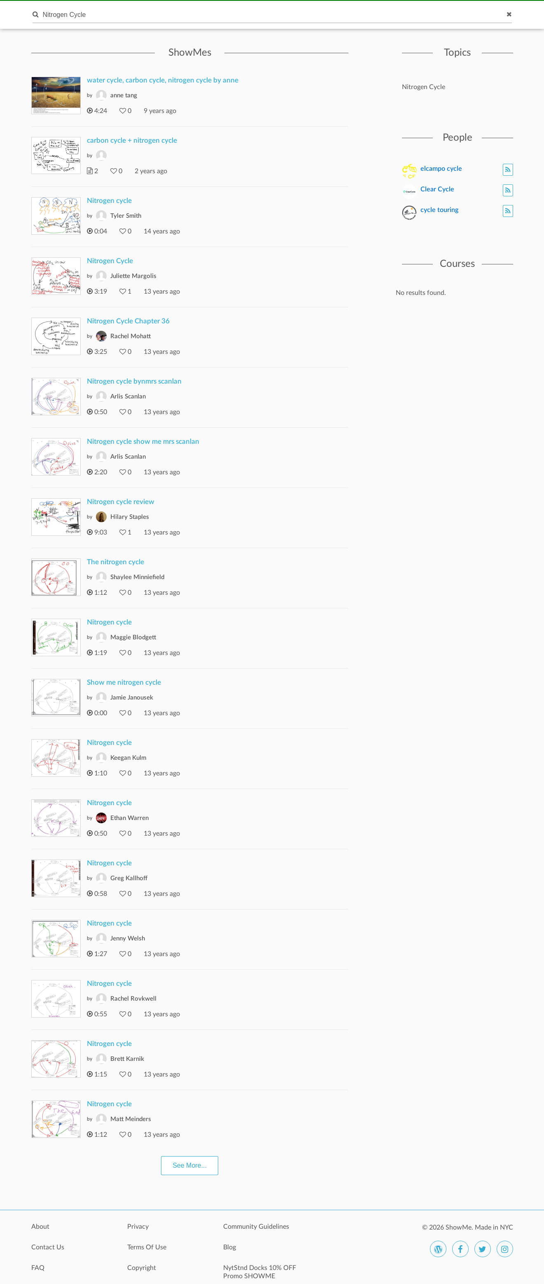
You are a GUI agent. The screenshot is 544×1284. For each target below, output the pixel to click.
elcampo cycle (441, 168)
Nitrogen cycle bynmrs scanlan (134, 381)
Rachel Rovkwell (133, 999)
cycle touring (439, 210)
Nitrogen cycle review (120, 501)
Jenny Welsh (127, 938)
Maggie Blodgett (133, 637)
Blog (229, 1247)
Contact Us (47, 1247)
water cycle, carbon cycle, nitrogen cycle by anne (162, 80)
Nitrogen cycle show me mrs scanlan (143, 441)
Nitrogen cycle (109, 200)
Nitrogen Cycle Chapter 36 (128, 321)
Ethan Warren (129, 818)
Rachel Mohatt (130, 336)
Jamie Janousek (131, 698)
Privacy (138, 1226)
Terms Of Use (146, 1247)
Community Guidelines (256, 1226)
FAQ (37, 1268)
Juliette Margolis (133, 276)
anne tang (123, 95)
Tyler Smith (125, 216)
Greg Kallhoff (128, 878)
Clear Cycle (437, 189)
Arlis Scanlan (128, 396)
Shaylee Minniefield (137, 577)
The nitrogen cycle (115, 561)
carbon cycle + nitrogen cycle (132, 140)
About (40, 1226)
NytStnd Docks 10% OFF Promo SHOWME (259, 1272)
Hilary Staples (129, 517)
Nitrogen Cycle (110, 260)
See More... (190, 1165)
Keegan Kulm (128, 758)
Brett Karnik (127, 1059)
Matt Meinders (130, 1119)
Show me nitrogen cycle (124, 682)
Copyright (141, 1268)
